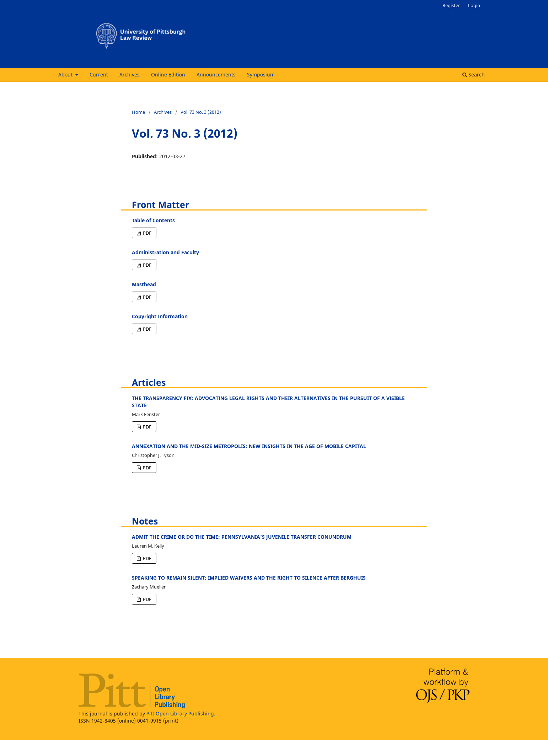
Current (99, 74)
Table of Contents (153, 220)
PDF (146, 233)
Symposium (261, 74)
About (66, 74)
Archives (129, 74)
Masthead (144, 284)
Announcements (216, 74)
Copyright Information (160, 316)
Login (474, 5)
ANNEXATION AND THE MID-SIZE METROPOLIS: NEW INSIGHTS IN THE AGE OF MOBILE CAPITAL (249, 446)
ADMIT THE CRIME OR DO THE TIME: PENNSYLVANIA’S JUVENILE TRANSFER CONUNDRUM (241, 536)
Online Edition (168, 74)
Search (473, 74)
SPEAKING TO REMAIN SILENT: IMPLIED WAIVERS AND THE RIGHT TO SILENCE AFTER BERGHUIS (249, 577)
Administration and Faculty (165, 252)
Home (138, 112)
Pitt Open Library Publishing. (180, 713)
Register (451, 5)
